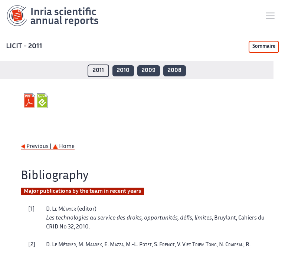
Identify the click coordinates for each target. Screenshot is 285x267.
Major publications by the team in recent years (82, 191)
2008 (174, 70)
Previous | (37, 146)
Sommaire (263, 46)
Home (64, 146)
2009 (148, 70)
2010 (123, 70)
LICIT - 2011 (24, 46)
